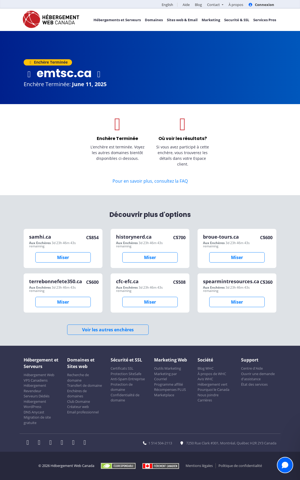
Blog (198, 4)
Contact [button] (214, 4)
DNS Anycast (34, 412)
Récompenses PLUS (170, 389)
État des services (254, 384)
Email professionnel (83, 412)
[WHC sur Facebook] (29, 443)
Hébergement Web (39, 374)
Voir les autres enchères (108, 330)
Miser (63, 257)
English (167, 4)
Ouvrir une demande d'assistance (258, 376)
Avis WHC (205, 378)
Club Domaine (78, 401)
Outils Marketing (167, 368)
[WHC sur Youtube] (75, 443)
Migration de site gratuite (37, 420)
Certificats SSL (122, 368)
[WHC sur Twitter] (40, 443)
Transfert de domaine (84, 385)
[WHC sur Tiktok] (86, 443)
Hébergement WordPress (35, 404)
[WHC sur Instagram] (63, 443)
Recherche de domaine (78, 377)
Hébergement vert (212, 384)
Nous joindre (208, 394)
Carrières (205, 400)
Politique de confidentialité (240, 465)
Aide (186, 4)
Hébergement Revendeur (35, 388)
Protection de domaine (122, 387)
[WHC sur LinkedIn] (52, 443)
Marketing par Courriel (165, 376)
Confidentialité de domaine (125, 397)
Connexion (261, 4)
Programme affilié (168, 384)
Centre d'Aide (252, 368)
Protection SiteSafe (126, 373)
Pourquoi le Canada (213, 389)
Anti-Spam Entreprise (128, 378)
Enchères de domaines (77, 393)
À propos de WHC (212, 373)
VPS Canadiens (36, 380)
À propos (236, 4)
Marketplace (164, 394)
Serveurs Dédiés (36, 396)
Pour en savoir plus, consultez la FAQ (150, 181)
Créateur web (78, 406)
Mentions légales (199, 465)
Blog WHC (206, 368)
